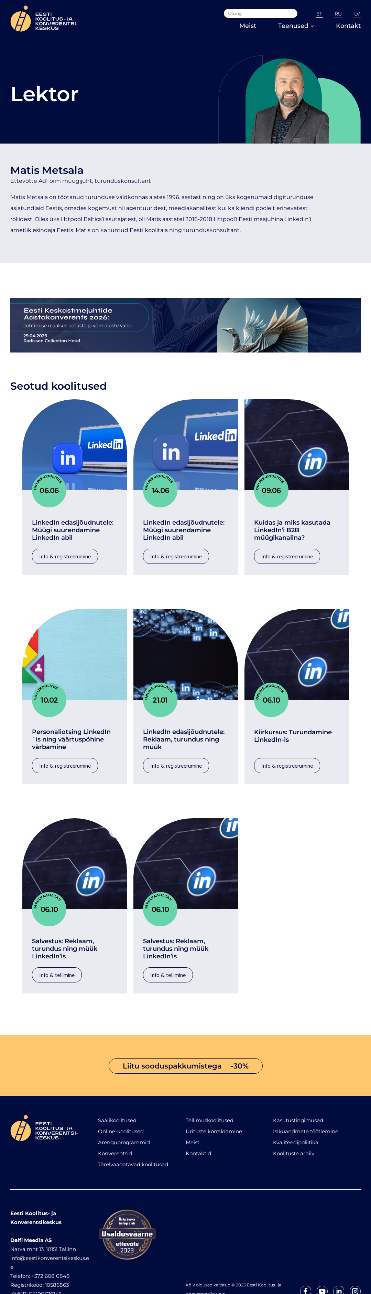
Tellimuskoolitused (209, 1096)
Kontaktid (198, 1129)
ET (319, 14)
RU (338, 14)
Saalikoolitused (117, 1096)
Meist (247, 26)
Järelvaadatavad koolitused (133, 1140)
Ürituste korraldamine (214, 1107)
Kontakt (348, 26)
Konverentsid (115, 1129)
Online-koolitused (121, 1107)
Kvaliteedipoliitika (295, 1118)
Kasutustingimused (298, 1096)
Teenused (296, 26)
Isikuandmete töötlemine (305, 1107)
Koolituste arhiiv (293, 1129)
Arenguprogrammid (124, 1118)
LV (357, 14)
